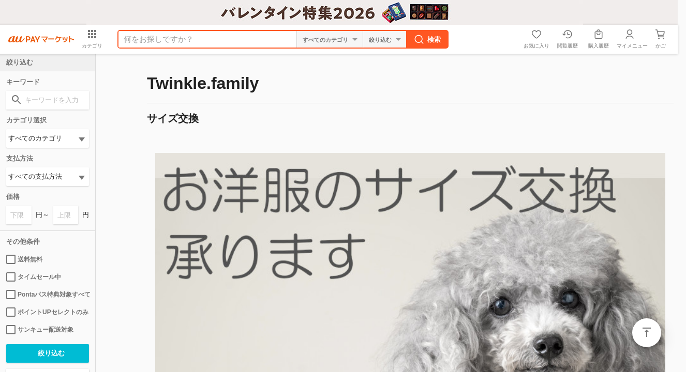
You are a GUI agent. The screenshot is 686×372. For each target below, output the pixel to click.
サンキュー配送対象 (39, 329)
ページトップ (646, 332)
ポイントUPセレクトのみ (47, 312)
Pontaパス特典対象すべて (47, 294)
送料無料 (24, 259)
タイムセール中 (33, 277)
